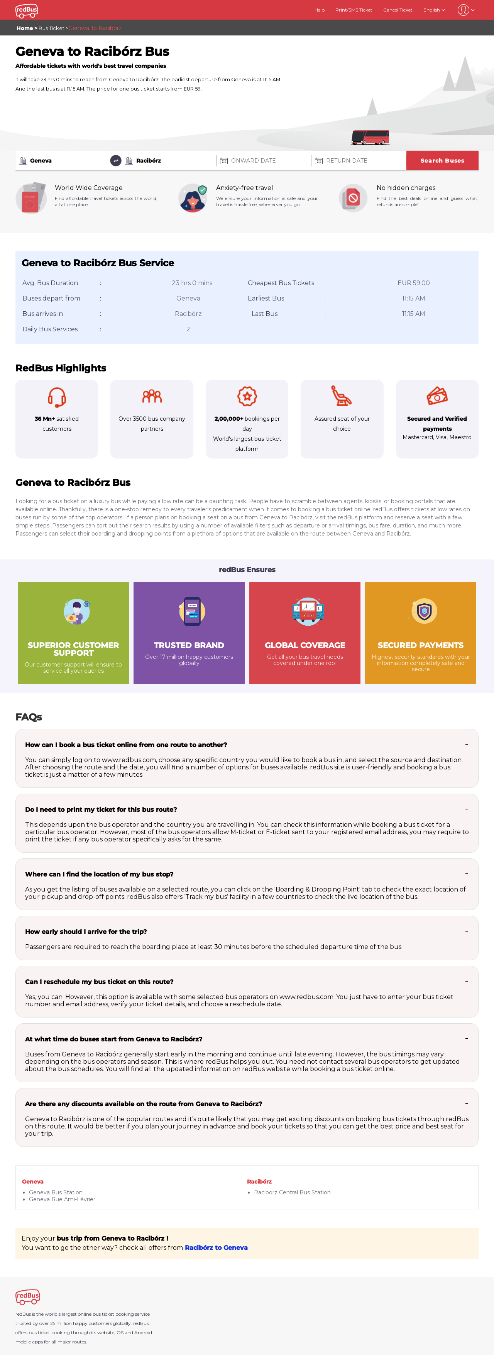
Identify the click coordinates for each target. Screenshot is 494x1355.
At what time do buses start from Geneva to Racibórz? (113, 1039)
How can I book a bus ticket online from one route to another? (126, 745)
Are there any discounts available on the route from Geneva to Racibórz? (143, 1104)
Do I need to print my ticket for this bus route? (101, 809)
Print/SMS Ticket (353, 10)
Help (320, 10)
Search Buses (442, 160)
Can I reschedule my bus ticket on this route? (99, 982)
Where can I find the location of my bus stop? (99, 874)
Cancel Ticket (398, 10)
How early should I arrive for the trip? (86, 931)
